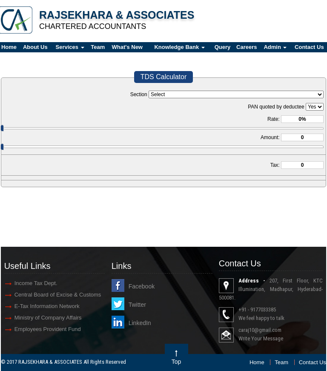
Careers (246, 47)
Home (257, 362)
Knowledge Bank (179, 47)
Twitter (137, 304)
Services (70, 47)
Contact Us (312, 362)
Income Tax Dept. (35, 283)
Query (223, 47)
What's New (127, 47)
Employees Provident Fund (47, 329)
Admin (275, 47)
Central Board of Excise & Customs (57, 294)
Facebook (142, 286)
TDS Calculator (163, 76)
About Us (35, 47)
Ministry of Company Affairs (48, 317)
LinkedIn (140, 323)
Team (98, 47)
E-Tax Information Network (47, 306)
